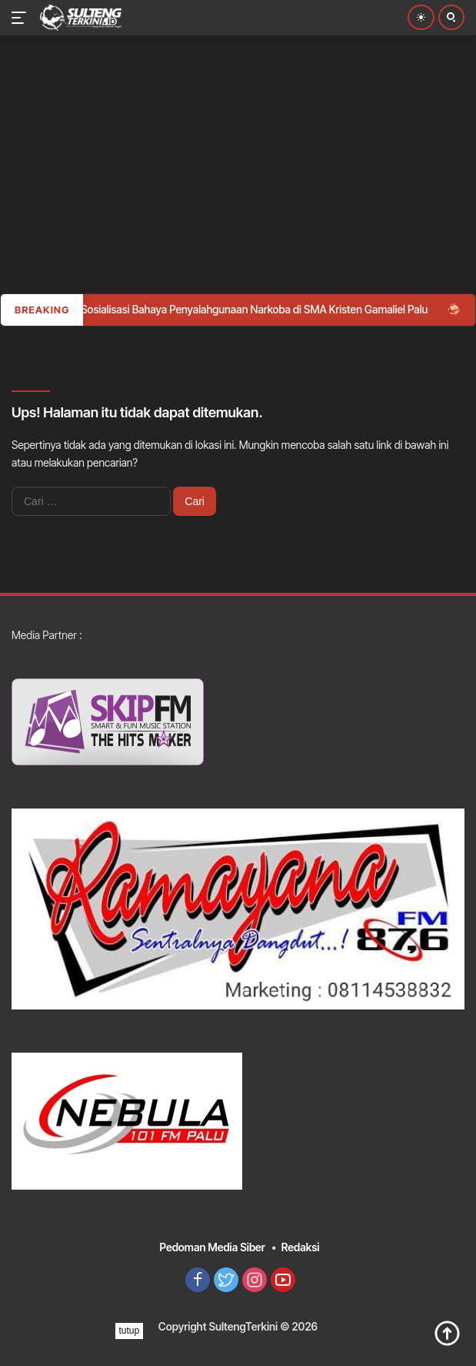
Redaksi (300, 1247)
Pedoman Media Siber (212, 1247)
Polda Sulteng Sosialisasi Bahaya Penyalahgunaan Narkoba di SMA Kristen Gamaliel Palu (228, 309)
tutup (129, 1330)
